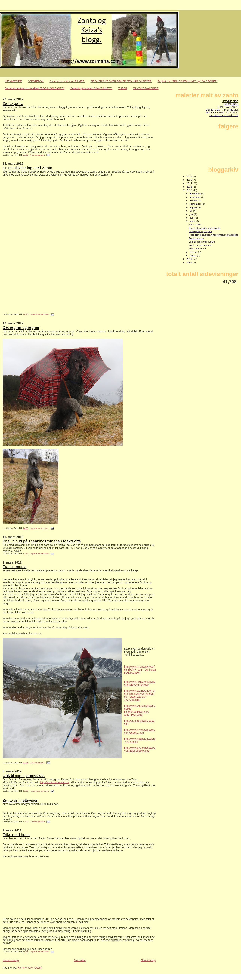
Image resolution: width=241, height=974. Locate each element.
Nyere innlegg (11, 960)
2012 (189, 190)
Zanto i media (14, 566)
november (195, 197)
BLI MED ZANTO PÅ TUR (223, 115)
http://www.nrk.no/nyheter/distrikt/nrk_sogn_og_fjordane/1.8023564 (140, 669)
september (195, 203)
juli (191, 210)
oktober (193, 200)
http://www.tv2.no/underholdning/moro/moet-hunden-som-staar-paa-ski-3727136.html (139, 695)
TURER (122, 88)
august (193, 207)
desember (195, 193)
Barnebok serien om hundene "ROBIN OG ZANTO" (35, 88)
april (192, 217)
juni (191, 214)
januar (193, 255)
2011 (189, 258)
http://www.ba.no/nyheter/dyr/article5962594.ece (139, 749)
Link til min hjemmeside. (24, 775)
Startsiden (80, 960)
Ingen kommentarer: (39, 314)
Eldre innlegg (148, 960)
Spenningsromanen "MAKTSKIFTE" (91, 88)
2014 (189, 183)
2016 (189, 176)
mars (192, 221)
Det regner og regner (21, 327)
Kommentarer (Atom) (30, 967)
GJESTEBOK (36, 81)
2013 (189, 186)
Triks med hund (16, 834)
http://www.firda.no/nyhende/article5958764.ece (139, 683)
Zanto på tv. (13, 103)
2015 (189, 179)
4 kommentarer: (37, 155)
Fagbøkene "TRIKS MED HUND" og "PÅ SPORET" (188, 81)
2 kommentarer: (37, 762)
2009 (189, 262)
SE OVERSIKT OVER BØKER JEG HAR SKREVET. (121, 81)
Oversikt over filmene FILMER (67, 81)
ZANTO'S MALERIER (146, 88)
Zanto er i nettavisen (20, 800)
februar (193, 252)
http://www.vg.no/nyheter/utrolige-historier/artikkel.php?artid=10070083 (139, 710)
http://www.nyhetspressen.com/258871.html (139, 731)
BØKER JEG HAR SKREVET (222, 109)
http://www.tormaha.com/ (54, 782)
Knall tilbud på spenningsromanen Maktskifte (42, 541)
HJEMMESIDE (13, 81)
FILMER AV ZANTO (227, 107)
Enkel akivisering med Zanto (27, 168)
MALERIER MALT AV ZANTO (222, 112)
